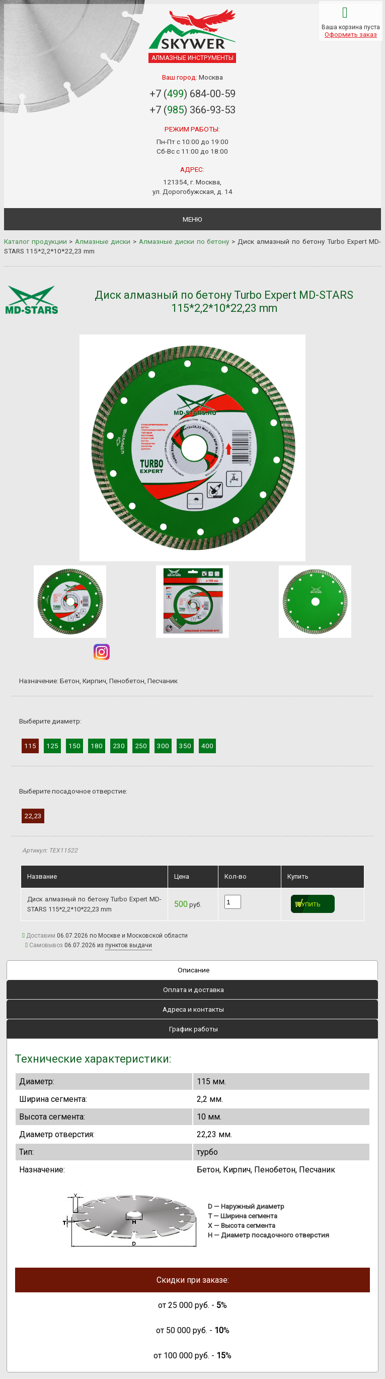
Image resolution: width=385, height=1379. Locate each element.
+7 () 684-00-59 (192, 94)
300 (163, 746)
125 (52, 746)
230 (119, 746)
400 (207, 746)
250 (141, 746)
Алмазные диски (102, 241)
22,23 (33, 816)
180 (97, 746)
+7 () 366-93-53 (192, 110)
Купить (309, 904)
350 (185, 746)
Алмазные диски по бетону (184, 241)
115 (30, 746)
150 (74, 746)
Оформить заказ (351, 34)
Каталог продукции (35, 241)
